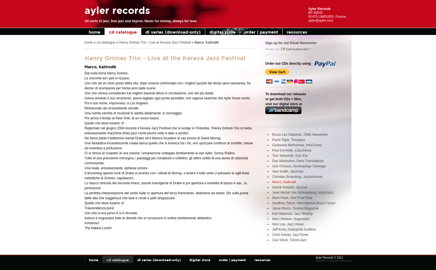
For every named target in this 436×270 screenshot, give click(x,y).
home (94, 32)
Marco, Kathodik (284, 182)
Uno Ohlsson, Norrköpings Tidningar (299, 166)
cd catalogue (123, 32)
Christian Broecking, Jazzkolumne (297, 177)
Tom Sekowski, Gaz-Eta (290, 156)
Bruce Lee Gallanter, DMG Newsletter (300, 135)
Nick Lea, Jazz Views (288, 224)
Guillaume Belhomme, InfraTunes (297, 145)
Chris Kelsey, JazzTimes (290, 235)
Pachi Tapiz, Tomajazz (288, 140)
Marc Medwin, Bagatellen (291, 219)
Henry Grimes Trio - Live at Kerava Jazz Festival (155, 42)
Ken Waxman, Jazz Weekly (292, 214)
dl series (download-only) (173, 32)
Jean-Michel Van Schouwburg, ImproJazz (303, 193)
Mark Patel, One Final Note (292, 198)
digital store (222, 32)
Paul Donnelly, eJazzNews (291, 150)
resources (297, 32)
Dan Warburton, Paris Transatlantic (298, 161)
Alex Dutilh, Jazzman (287, 171)
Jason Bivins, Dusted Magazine (295, 208)
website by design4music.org (333, 260)
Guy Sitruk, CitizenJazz (289, 240)
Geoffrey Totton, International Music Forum (303, 203)
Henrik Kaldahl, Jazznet (289, 187)
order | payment (261, 32)
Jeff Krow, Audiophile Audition (294, 229)
